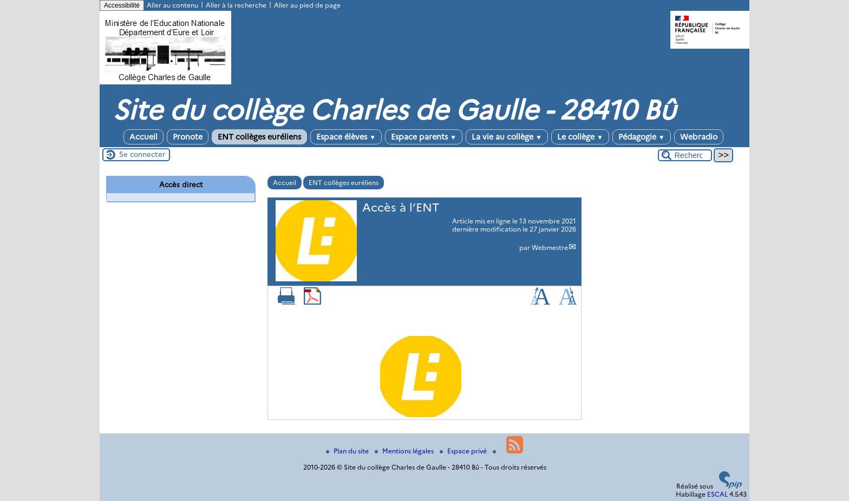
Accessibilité (122, 5)
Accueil (143, 137)
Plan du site (348, 451)
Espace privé (464, 451)
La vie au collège (507, 137)
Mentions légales (405, 451)
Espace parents (423, 137)
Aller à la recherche (236, 5)
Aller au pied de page (307, 5)
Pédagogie (641, 137)
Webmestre (550, 247)
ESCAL (717, 494)
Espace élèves (346, 137)
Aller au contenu (172, 5)
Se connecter (142, 154)
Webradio (698, 137)
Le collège (580, 137)
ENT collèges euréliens (259, 137)
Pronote (188, 137)
